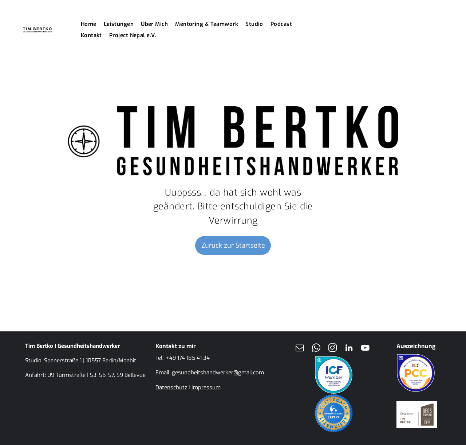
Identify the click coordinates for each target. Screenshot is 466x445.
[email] (299, 349)
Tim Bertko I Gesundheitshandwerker (72, 346)
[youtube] (365, 349)
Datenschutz (171, 387)
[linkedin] (349, 349)
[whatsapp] (316, 349)
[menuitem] (92, 24)
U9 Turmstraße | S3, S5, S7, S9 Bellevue (96, 375)
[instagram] (332, 349)
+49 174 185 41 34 (188, 358)
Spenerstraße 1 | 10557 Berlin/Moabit (90, 360)
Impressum (206, 387)
